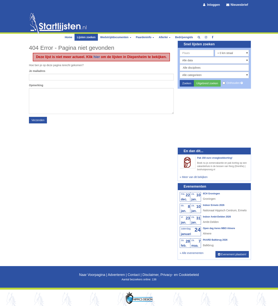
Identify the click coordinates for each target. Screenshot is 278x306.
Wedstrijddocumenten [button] (115, 37)
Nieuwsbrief (237, 4)
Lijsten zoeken (86, 37)
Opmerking (36, 85)
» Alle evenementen (191, 253)
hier (97, 57)
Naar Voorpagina (92, 275)
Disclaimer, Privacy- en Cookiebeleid (170, 275)
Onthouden (232, 82)
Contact (134, 275)
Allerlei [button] (164, 37)
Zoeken (186, 83)
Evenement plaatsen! (232, 254)
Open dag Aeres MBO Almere (219, 228)
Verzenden (37, 120)
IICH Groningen (211, 193)
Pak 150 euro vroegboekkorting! (214, 158)
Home (68, 37)
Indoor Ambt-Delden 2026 (217, 216)
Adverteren (116, 275)
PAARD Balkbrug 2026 (215, 240)
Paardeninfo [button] (145, 37)
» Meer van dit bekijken (194, 177)
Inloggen (211, 4)
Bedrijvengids (184, 37)
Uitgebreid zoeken (207, 83)
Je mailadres (37, 70)
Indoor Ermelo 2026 (213, 205)
